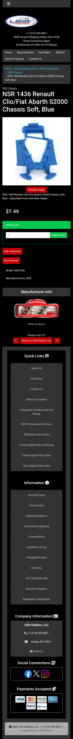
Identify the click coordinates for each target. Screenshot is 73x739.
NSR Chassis (15, 72)
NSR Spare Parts (49, 68)
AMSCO (60, 52)
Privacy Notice (36, 536)
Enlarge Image (36, 189)
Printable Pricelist (36, 557)
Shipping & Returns (36, 515)
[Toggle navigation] (8, 3)
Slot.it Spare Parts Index (36, 465)
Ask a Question (12, 251)
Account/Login (36, 495)
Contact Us (35, 58)
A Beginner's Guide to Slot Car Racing (36, 411)
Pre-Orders (45, 52)
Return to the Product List (36, 340)
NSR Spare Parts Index (36, 434)
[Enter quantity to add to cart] (28, 235)
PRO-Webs (46, 730)
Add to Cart (58, 235)
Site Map (37, 567)
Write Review (11, 260)
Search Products (14, 58)
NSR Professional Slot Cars (36, 424)
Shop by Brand (25, 52)
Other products (36, 324)
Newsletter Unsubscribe (36, 599)
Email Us (36, 651)
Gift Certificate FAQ (36, 578)
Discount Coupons (36, 588)
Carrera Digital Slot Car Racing (36, 445)
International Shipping (36, 526)
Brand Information (36, 399)
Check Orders (36, 505)
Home (8, 52)
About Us (36, 368)
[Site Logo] (36, 20)
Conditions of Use (36, 547)
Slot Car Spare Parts (25, 68)
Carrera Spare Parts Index (36, 455)
